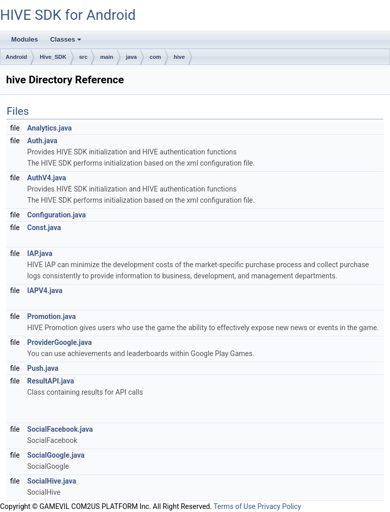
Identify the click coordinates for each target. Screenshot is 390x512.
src (83, 57)
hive (179, 57)
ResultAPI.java (50, 381)
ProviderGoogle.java (59, 342)
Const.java (44, 227)
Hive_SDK (53, 57)
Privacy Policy (279, 506)
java (131, 57)
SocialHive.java (51, 481)
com (155, 57)
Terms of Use (234, 506)
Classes (66, 42)
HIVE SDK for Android (68, 15)
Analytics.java (49, 128)
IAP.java (40, 253)
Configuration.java (56, 215)
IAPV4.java (44, 290)
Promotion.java (51, 316)
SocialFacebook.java (60, 429)
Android (16, 57)
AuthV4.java (47, 178)
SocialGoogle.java (56, 455)
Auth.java (42, 141)
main (106, 57)
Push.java (42, 368)
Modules (24, 39)
